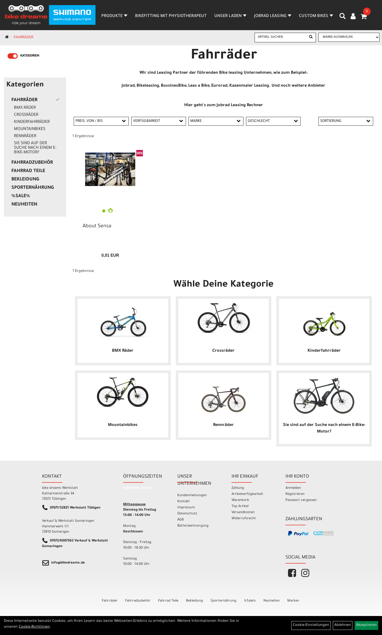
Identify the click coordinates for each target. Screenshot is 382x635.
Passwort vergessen (301, 500)
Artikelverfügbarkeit (247, 494)
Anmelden (293, 488)
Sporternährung (32, 188)
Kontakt (183, 501)
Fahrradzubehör (32, 162)
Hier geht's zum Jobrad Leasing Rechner (223, 105)
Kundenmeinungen (192, 495)
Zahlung (238, 488)
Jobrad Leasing (272, 16)
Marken (293, 601)
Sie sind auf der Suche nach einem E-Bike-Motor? (35, 148)
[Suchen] (311, 37)
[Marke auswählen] (348, 37)
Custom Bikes (316, 16)
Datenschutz (187, 514)
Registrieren (294, 494)
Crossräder (26, 115)
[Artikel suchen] (280, 37)
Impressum (186, 508)
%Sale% (20, 196)
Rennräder (25, 136)
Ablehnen (342, 625)
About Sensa (97, 226)
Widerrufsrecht (244, 518)
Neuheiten (24, 204)
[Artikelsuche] (342, 18)
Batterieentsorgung (192, 526)
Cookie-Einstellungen (311, 625)
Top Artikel (240, 506)
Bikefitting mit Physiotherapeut (171, 16)
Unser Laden (230, 16)
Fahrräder (23, 38)
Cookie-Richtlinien (34, 627)
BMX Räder (25, 108)
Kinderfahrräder (32, 122)
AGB (180, 520)
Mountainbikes (29, 129)
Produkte (114, 16)
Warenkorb (240, 500)
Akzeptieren (366, 625)
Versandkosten (243, 512)
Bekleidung (25, 179)
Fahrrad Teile (28, 171)
